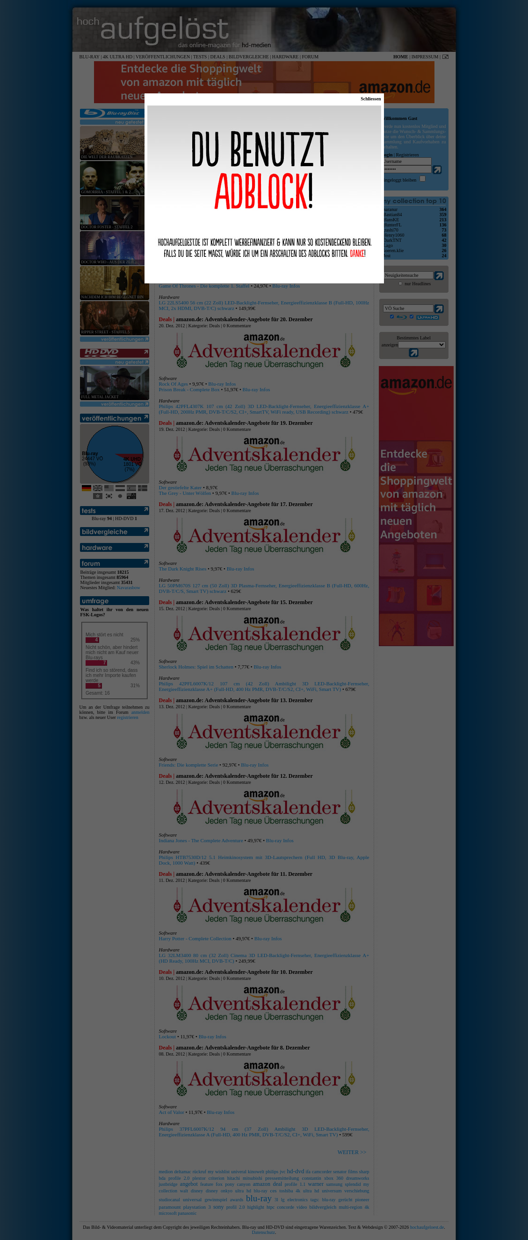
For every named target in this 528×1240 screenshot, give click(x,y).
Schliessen (371, 98)
